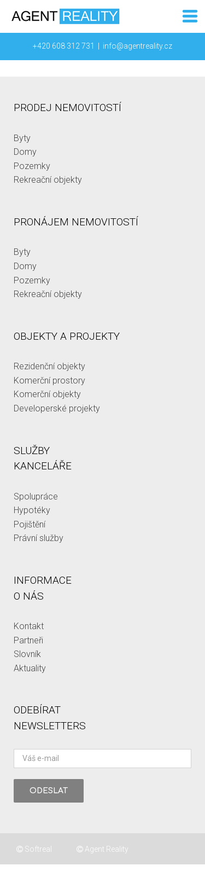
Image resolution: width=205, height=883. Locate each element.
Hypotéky (32, 510)
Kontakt (29, 626)
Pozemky (32, 166)
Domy (25, 152)
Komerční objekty (47, 394)
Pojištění (29, 524)
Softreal (34, 849)
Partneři (28, 640)
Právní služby (38, 538)
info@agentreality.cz (137, 46)
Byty (22, 138)
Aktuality (30, 668)
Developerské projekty (57, 408)
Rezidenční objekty (49, 366)
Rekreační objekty (48, 180)
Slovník (27, 654)
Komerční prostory (49, 380)
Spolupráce (36, 496)
